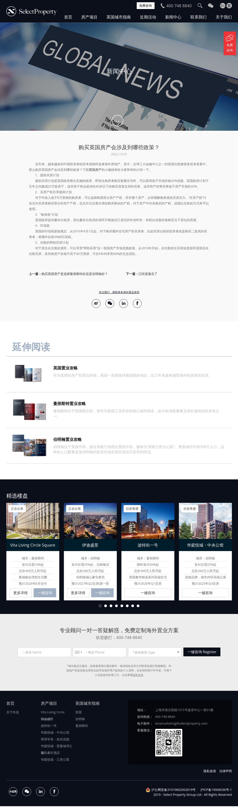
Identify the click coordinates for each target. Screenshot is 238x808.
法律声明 (225, 772)
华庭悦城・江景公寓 (55, 761)
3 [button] (111, 607)
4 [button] (116, 607)
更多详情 (20, 594)
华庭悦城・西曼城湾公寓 (56, 748)
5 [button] (121, 607)
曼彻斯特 (81, 727)
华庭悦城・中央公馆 (55, 734)
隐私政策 (138, 676)
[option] (119, 77)
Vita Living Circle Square (53, 714)
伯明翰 (80, 720)
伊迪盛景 (47, 720)
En (222, 5)
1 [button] (100, 607)
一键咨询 (45, 594)
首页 (68, 17)
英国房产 (95, 169)
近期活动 (148, 17)
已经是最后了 (148, 274)
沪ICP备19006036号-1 (216, 791)
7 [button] (132, 607)
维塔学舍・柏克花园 (55, 741)
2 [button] (105, 607)
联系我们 (198, 17)
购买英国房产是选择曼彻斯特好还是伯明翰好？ (75, 274)
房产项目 (89, 17)
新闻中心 (173, 17)
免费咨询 (144, 5)
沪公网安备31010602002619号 (173, 791)
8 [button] (138, 607)
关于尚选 (12, 714)
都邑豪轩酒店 (50, 754)
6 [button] (127, 607)
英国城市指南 (118, 17)
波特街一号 (49, 727)
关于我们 (224, 17)
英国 (78, 714)
